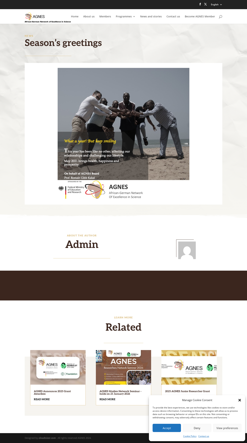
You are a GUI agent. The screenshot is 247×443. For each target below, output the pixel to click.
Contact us (203, 436)
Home (74, 16)
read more (42, 399)
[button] (240, 400)
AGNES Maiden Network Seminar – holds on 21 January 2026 (120, 392)
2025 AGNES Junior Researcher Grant (187, 391)
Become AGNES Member (200, 16)
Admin (81, 245)
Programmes (124, 16)
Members (105, 16)
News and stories (151, 16)
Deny (197, 428)
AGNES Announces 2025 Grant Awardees (52, 392)
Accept (167, 428)
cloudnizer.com (47, 438)
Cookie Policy (190, 436)
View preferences (227, 428)
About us (89, 16)
